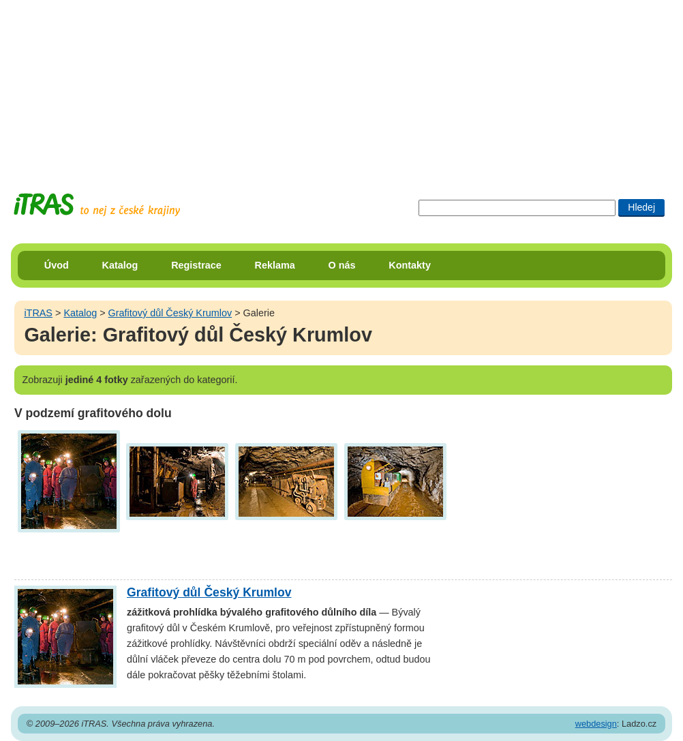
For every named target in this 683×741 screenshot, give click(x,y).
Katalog (120, 265)
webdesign (596, 724)
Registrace (196, 265)
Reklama (275, 265)
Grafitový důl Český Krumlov (170, 312)
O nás (342, 265)
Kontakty (410, 265)
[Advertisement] (341, 85)
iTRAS (38, 312)
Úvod (56, 265)
